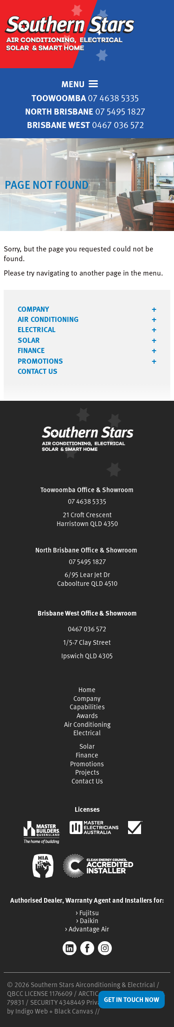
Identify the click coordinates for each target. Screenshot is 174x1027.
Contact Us (38, 371)
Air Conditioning (48, 319)
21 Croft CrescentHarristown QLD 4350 (87, 519)
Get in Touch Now (131, 999)
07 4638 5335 (87, 501)
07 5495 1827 (87, 561)
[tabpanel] (87, 184)
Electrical (37, 329)
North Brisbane (85, 111)
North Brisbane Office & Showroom (86, 550)
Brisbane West (85, 124)
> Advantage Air (87, 929)
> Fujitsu (87, 913)
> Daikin (87, 920)
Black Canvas (73, 1011)
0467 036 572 (87, 629)
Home (87, 689)
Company (33, 309)
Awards (87, 715)
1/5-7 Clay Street (87, 642)
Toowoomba (85, 97)
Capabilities (87, 707)
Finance (31, 350)
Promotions (40, 361)
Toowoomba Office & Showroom (87, 489)
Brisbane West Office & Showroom (87, 613)
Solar (29, 340)
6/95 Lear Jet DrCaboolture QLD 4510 (87, 579)
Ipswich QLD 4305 (87, 656)
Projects (87, 772)
